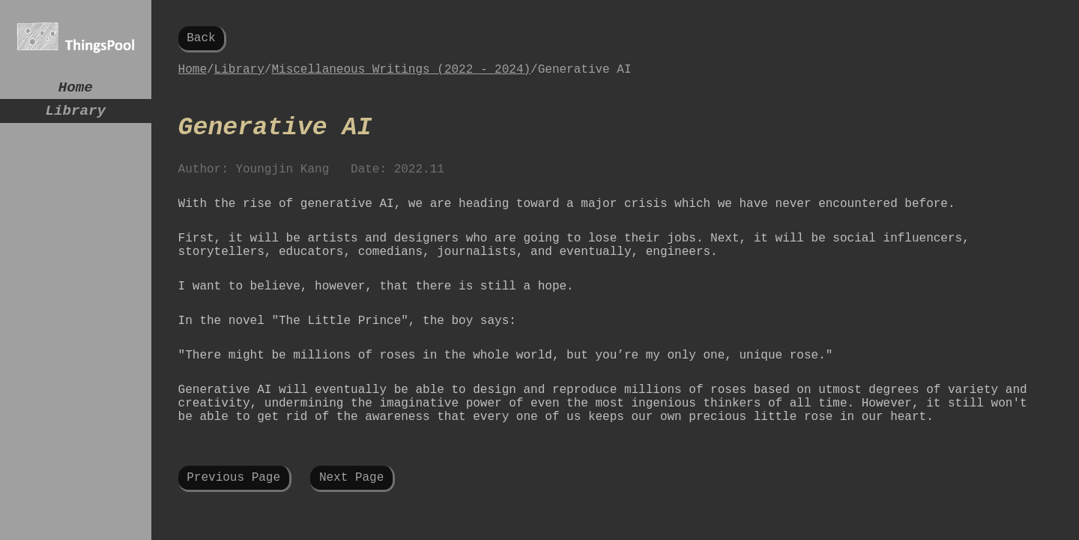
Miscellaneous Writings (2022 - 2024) (401, 76)
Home (75, 90)
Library (76, 116)
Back (201, 40)
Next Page (351, 521)
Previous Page (233, 521)
